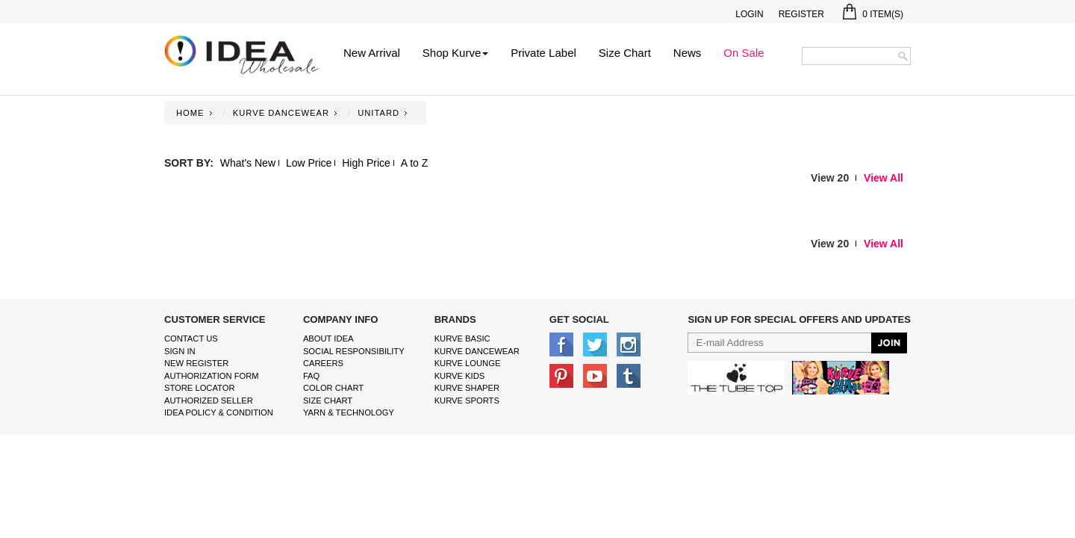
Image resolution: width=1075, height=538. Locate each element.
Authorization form (211, 375)
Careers (323, 363)
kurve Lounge (467, 363)
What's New (247, 163)
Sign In (180, 351)
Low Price (308, 163)
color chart (333, 387)
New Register (196, 363)
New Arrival (371, 52)
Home (190, 112)
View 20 (830, 178)
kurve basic (462, 338)
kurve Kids (459, 375)
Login (749, 14)
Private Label (543, 52)
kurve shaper (466, 387)
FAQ (311, 375)
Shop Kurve (455, 52)
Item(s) (873, 14)
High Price (366, 163)
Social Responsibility (354, 351)
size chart (327, 400)
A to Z (415, 163)
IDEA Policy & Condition (218, 412)
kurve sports (466, 400)
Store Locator (199, 387)
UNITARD (378, 112)
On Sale (743, 52)
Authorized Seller (208, 400)
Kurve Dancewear (477, 351)
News (687, 52)
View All (883, 178)
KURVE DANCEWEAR (281, 112)
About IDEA (328, 338)
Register (801, 14)
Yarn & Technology (348, 412)
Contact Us (191, 338)
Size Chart (625, 52)
